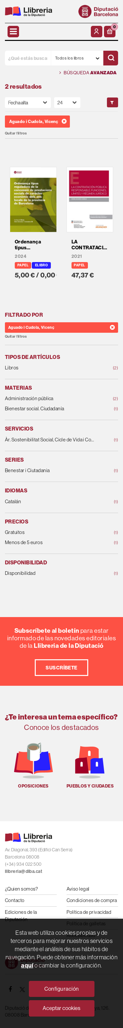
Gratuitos (51, 532)
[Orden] (28, 102)
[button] (109, 31)
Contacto (15, 900)
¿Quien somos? (21, 889)
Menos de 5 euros (51, 542)
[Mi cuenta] (96, 31)
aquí (27, 965)
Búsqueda (87, 72)
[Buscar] (110, 58)
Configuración (61, 988)
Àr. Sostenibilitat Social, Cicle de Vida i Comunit (51, 440)
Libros (51, 368)
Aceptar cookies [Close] (61, 1008)
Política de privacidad (89, 912)
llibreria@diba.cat (23, 871)
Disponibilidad (51, 573)
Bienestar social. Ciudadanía (51, 409)
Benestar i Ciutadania (51, 470)
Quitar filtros (16, 133)
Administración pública (51, 398)
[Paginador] (67, 102)
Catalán (51, 501)
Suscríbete (61, 668)
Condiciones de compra (92, 900)
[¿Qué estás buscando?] (28, 58)
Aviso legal (78, 889)
